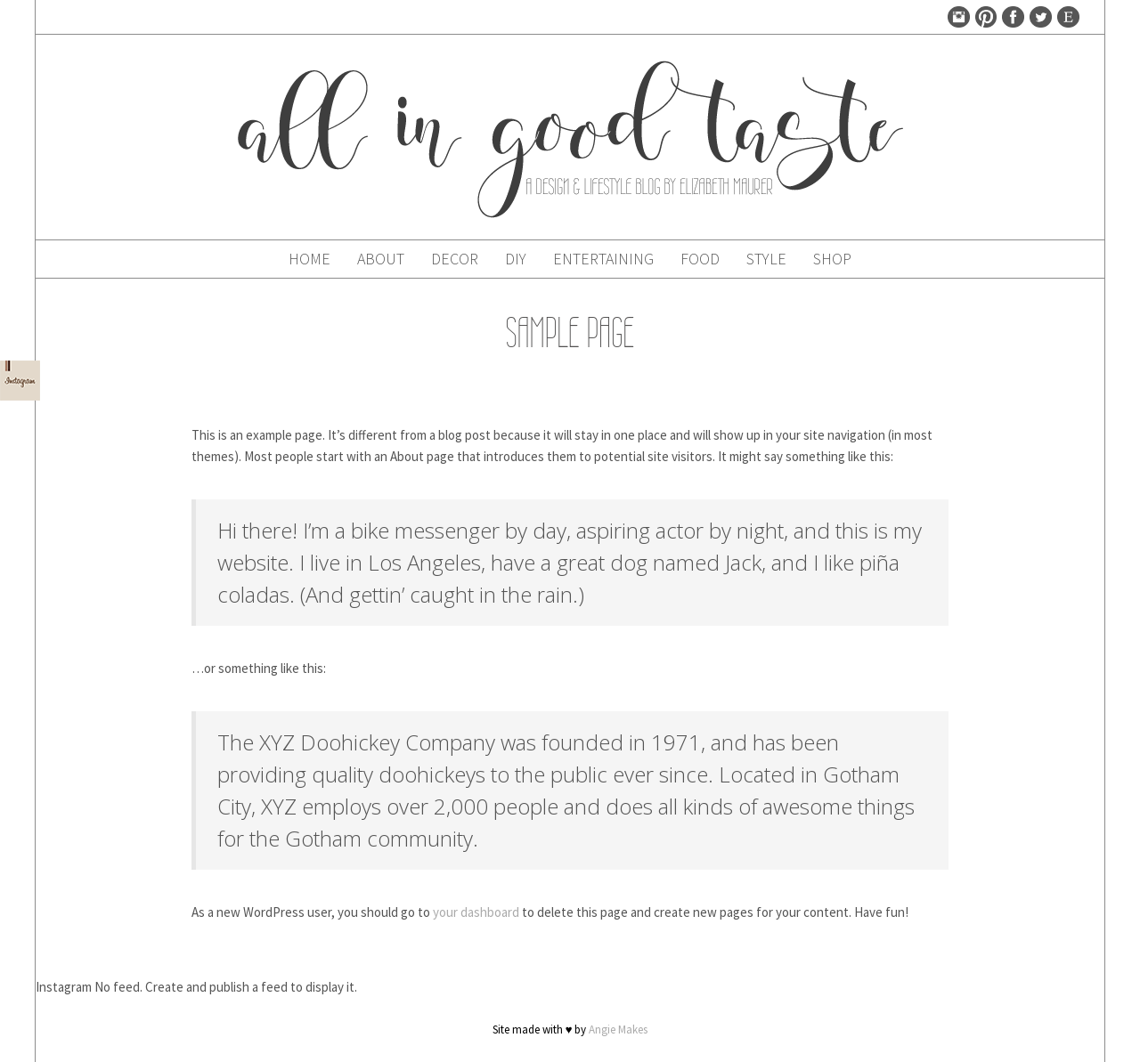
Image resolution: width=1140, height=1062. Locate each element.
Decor (454, 258)
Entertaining (603, 258)
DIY (515, 258)
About (380, 258)
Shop (832, 258)
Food (700, 258)
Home (309, 258)
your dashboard (476, 912)
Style (766, 258)
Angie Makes (618, 1029)
